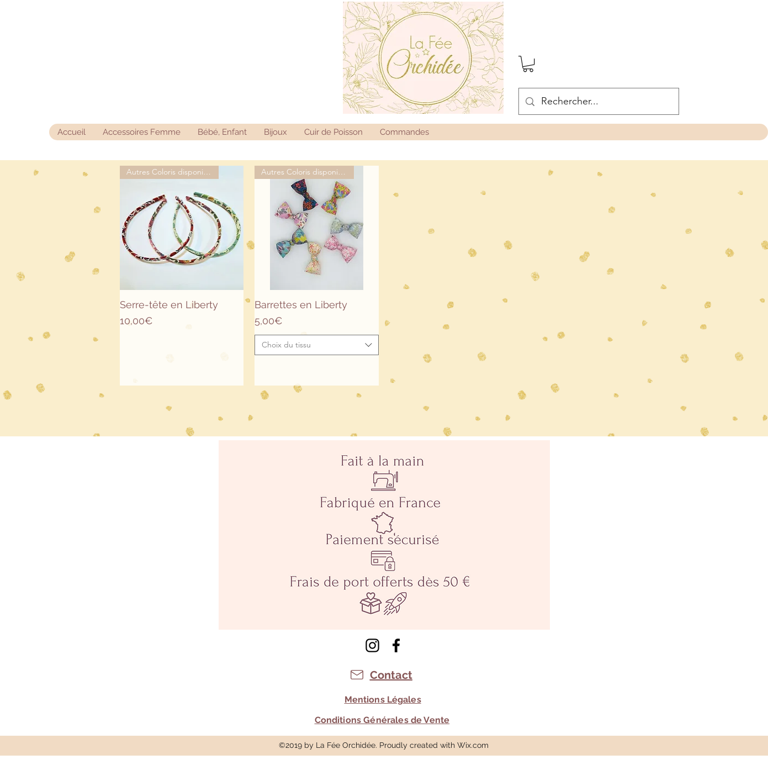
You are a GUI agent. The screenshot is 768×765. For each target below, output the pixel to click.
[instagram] (372, 645)
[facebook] (396, 645)
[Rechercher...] (598, 101)
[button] (528, 64)
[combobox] (317, 345)
